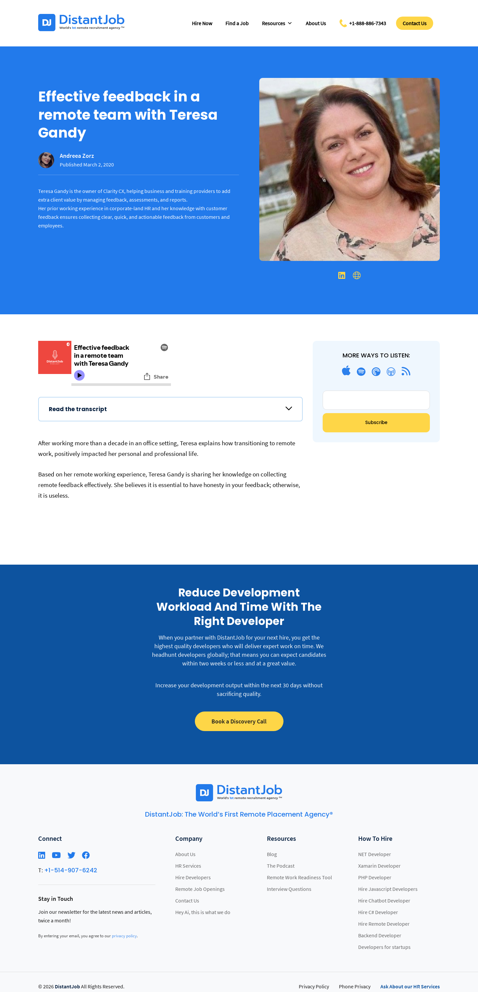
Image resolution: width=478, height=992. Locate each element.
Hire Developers (193, 877)
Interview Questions (289, 889)
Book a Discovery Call (239, 721)
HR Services (188, 865)
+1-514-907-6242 (70, 870)
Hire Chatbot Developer (384, 900)
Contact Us (415, 23)
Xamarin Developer (379, 865)
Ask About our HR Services (410, 986)
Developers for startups (384, 947)
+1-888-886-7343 (367, 23)
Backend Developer (379, 935)
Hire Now (202, 23)
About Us (316, 23)
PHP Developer (374, 877)
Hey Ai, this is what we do (202, 912)
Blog (272, 854)
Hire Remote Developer (384, 923)
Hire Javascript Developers (388, 889)
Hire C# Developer (378, 912)
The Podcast (280, 865)
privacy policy (124, 936)
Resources (277, 23)
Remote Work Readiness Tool (299, 877)
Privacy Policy (314, 986)
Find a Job (237, 23)
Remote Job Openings (200, 889)
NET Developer (374, 854)
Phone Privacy (354, 986)
